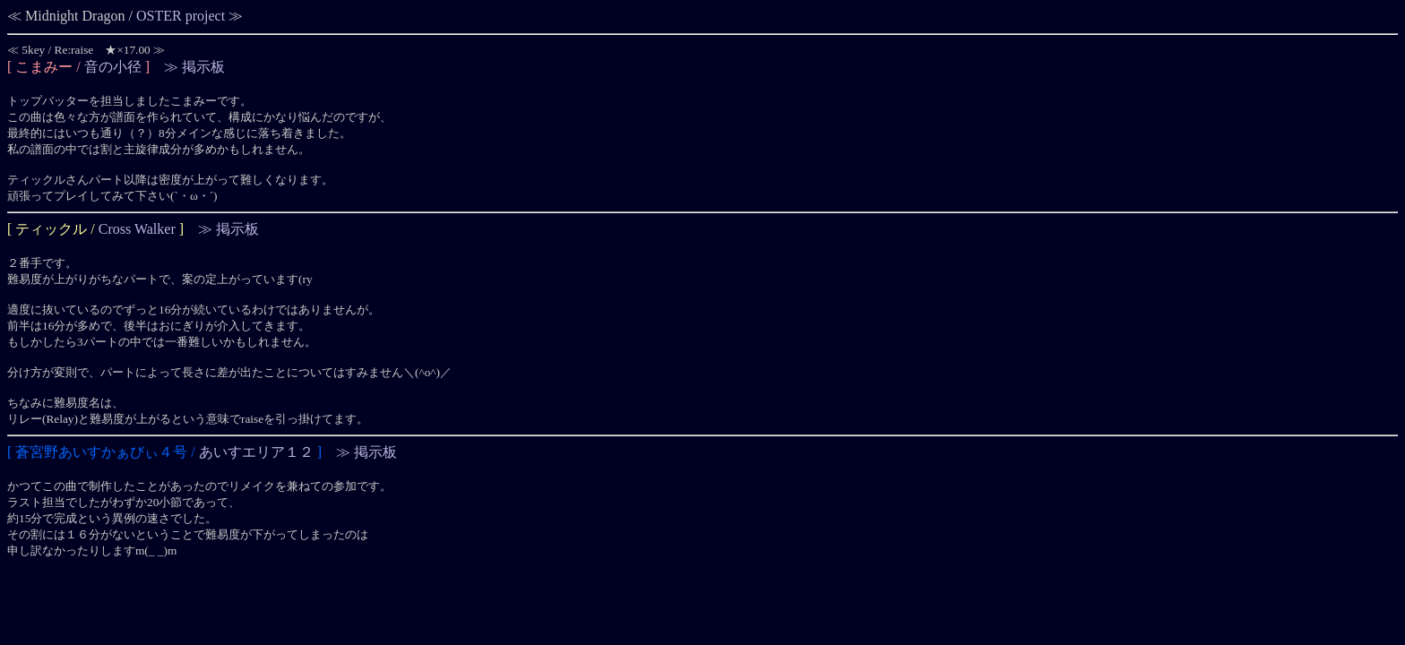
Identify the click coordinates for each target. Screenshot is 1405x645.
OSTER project (180, 15)
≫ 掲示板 (194, 66)
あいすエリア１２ (256, 452)
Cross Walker (137, 228)
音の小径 (113, 66)
